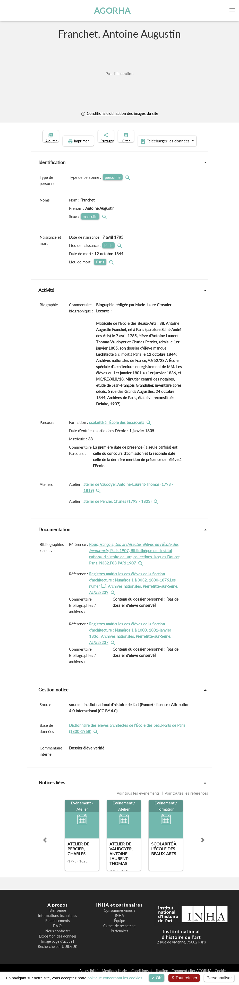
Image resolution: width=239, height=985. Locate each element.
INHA (119, 923)
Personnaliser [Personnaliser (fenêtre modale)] (219, 978)
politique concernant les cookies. (115, 978)
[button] (45, 848)
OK (156, 978)
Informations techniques (57, 923)
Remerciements (57, 928)
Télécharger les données (153, 149)
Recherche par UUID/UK (57, 954)
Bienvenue (57, 918)
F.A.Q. (57, 934)
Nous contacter (57, 939)
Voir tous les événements (139, 801)
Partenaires (119, 939)
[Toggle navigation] (233, 10)
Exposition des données (57, 944)
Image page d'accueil (57, 949)
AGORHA (114, 10)
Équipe (119, 928)
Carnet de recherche (119, 934)
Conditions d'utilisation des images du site (119, 113)
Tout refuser (184, 978)
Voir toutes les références (186, 801)
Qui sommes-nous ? (119, 918)
